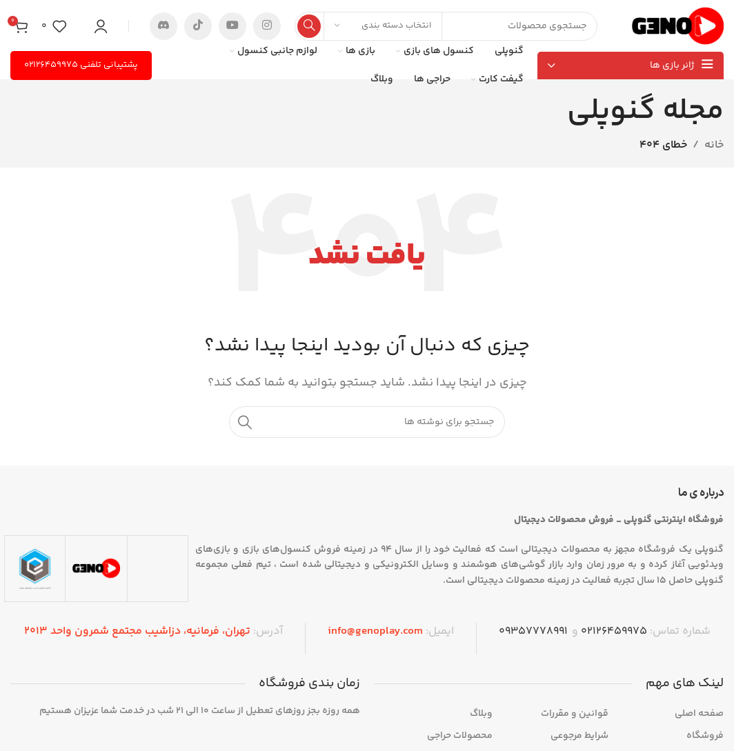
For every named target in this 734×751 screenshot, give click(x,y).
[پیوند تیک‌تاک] (198, 26)
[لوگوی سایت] (678, 25)
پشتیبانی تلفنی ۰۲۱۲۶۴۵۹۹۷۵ (81, 65)
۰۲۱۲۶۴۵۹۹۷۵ (614, 631)
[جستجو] (446, 26)
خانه (714, 145)
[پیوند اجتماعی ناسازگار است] (163, 26)
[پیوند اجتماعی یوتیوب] (232, 26)
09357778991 (533, 631)
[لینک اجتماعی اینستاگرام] (267, 26)
